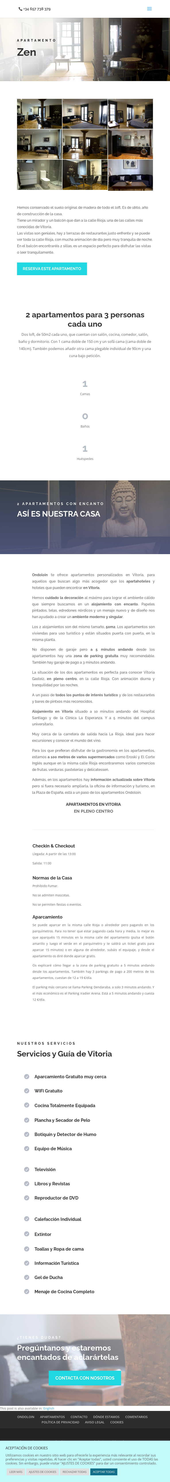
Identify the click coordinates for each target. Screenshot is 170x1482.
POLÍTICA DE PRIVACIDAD (60, 1422)
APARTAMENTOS (52, 1417)
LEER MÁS (15, 1472)
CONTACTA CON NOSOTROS (84, 1378)
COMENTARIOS (136, 1417)
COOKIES (117, 1422)
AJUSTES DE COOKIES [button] (42, 1472)
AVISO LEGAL (94, 1422)
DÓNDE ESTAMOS (106, 1417)
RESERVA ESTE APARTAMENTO (52, 268)
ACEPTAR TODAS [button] (104, 1472)
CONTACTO (79, 1417)
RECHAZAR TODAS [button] (75, 1472)
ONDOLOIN (25, 1417)
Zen (27, 52)
